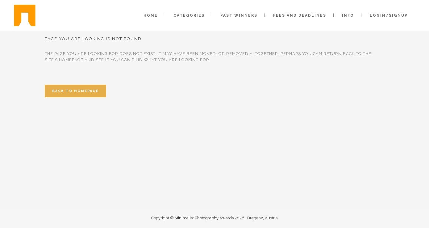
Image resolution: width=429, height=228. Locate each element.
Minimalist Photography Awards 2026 (210, 218)
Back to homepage (75, 91)
